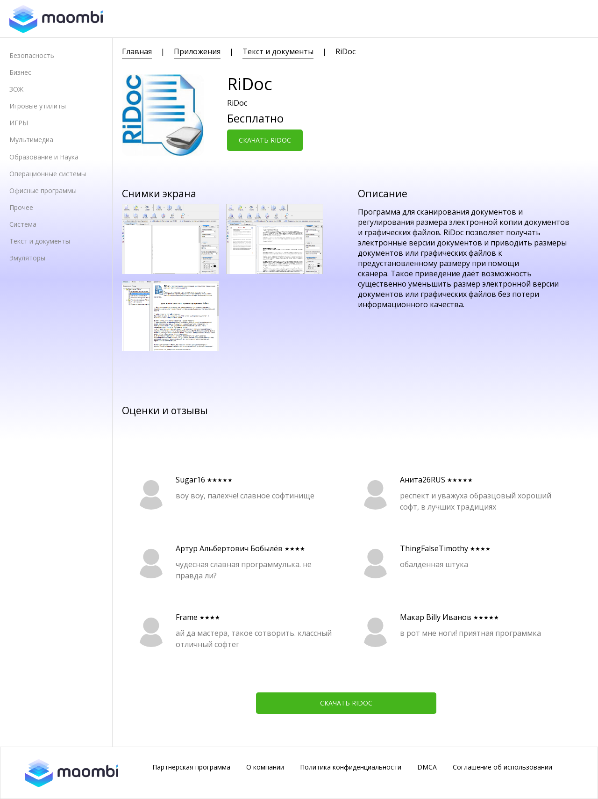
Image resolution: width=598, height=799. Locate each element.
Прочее (21, 207)
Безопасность (31, 55)
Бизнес (20, 72)
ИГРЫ (18, 122)
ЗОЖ (16, 89)
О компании (265, 767)
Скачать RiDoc (265, 140)
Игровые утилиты (37, 105)
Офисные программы (43, 190)
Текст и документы (39, 241)
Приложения (197, 51)
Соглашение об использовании (502, 767)
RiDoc (345, 51)
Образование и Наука (43, 156)
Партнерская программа (191, 767)
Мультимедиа (31, 139)
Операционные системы (47, 173)
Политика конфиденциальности (350, 767)
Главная (137, 51)
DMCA (427, 767)
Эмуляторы (27, 257)
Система (22, 224)
